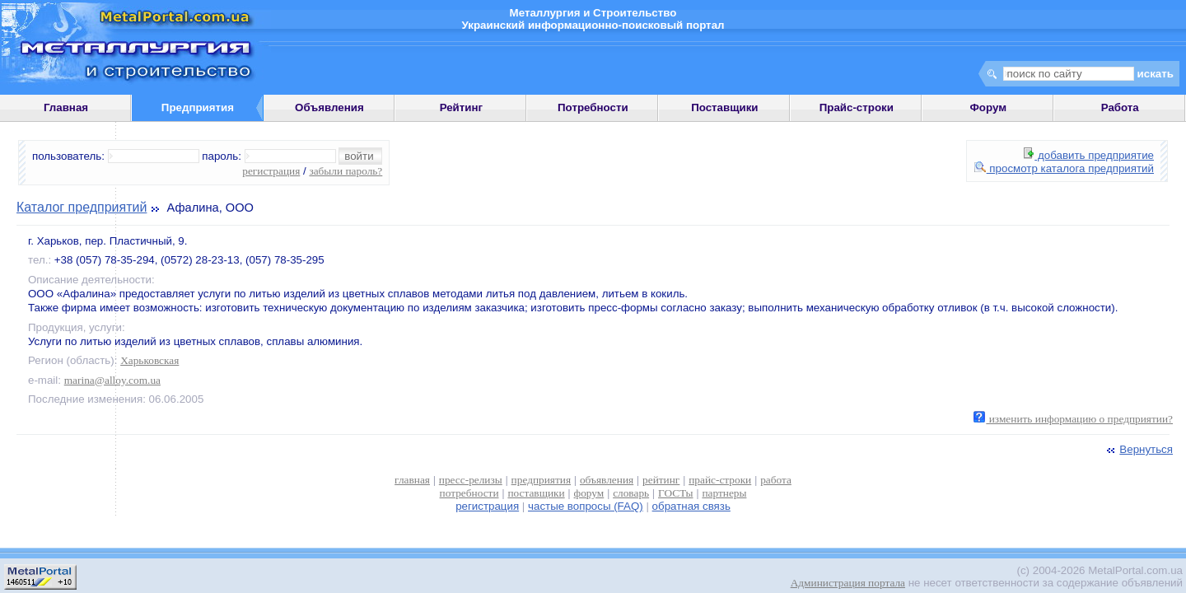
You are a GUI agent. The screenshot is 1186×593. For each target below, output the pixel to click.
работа (775, 480)
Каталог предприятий (81, 207)
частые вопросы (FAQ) (585, 506)
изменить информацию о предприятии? (1073, 419)
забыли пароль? (345, 171)
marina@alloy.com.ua (112, 380)
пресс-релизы (470, 480)
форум (589, 493)
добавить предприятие (1089, 155)
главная (412, 480)
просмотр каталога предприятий (1064, 168)
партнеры (724, 493)
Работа (1120, 107)
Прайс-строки (856, 107)
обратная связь (691, 506)
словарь (631, 493)
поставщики (535, 493)
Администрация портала (848, 583)
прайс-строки (720, 480)
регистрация (271, 171)
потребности (469, 493)
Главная (66, 107)
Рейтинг (461, 107)
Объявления (329, 107)
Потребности (593, 107)
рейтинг (660, 480)
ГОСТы (675, 493)
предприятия (541, 480)
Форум (987, 107)
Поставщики (724, 107)
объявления (606, 480)
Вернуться (1138, 449)
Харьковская (149, 360)
